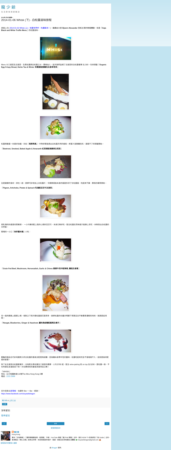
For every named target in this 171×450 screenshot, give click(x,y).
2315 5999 (10, 376)
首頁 (55, 423)
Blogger (54, 448)
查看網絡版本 (55, 428)
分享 (4, 404)
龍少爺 (16, 432)
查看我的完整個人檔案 (9, 443)
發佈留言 (5, 415)
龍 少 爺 (8, 7)
